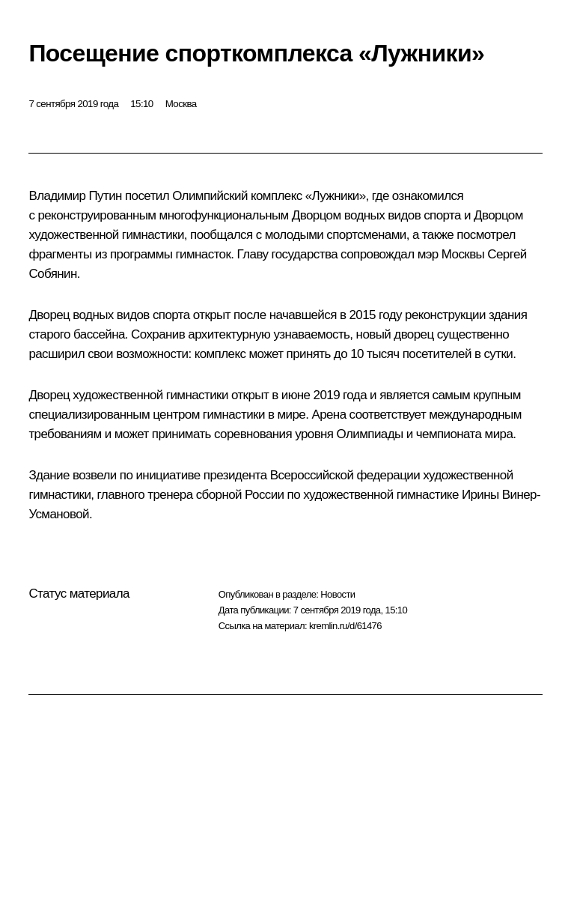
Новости (337, 594)
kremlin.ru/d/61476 (345, 625)
